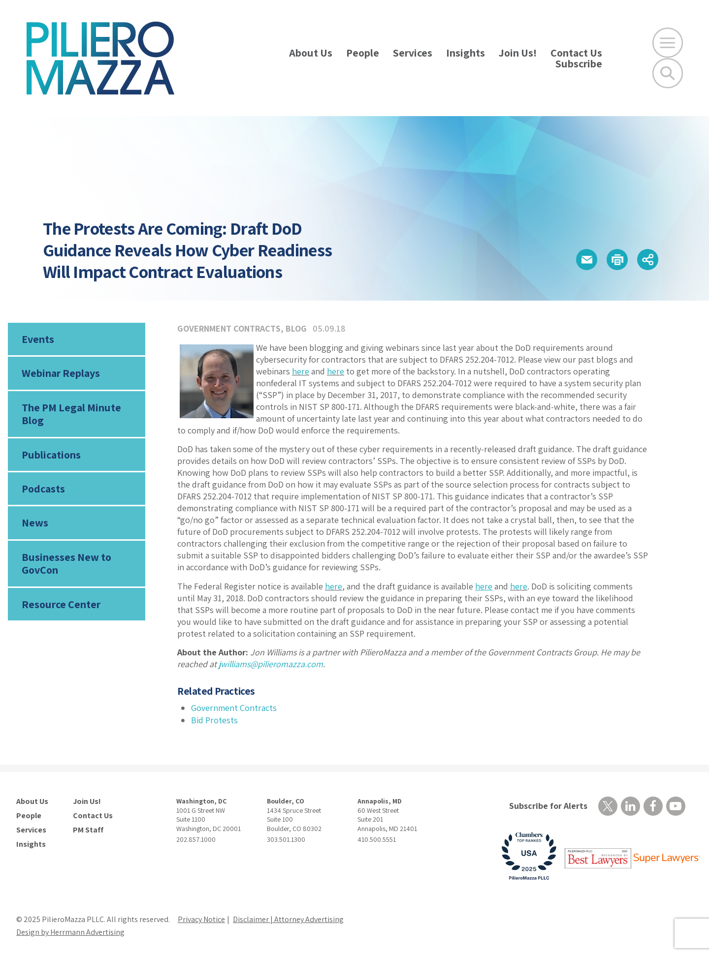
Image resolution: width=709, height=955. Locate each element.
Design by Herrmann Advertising (70, 932)
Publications (51, 455)
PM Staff (88, 830)
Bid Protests (214, 720)
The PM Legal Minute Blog (71, 413)
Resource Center (61, 604)
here (300, 371)
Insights (465, 53)
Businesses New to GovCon (66, 563)
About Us (310, 53)
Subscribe (578, 63)
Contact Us (576, 53)
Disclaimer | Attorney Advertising (288, 919)
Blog (296, 328)
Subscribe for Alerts (548, 805)
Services (412, 53)
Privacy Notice (201, 919)
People (362, 53)
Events (38, 339)
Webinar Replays (61, 373)
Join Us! (518, 53)
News (35, 522)
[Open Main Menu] (667, 43)
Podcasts (43, 488)
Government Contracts (229, 328)
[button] (586, 259)
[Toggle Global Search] (667, 73)
